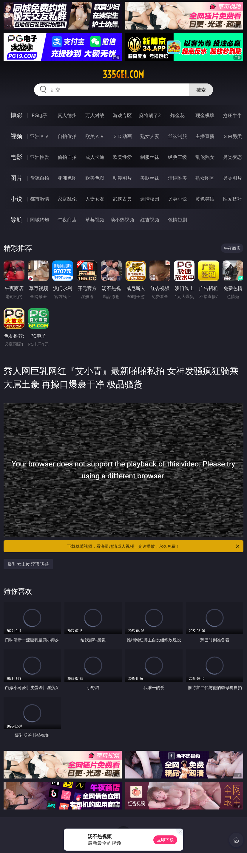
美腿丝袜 (149, 178)
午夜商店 (67, 219)
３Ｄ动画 (122, 136)
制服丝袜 (149, 157)
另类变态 (232, 157)
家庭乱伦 (67, 199)
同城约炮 (39, 219)
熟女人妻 (149, 136)
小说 (16, 199)
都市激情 (39, 199)
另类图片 (232, 178)
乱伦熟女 (204, 157)
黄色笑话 (204, 199)
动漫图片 (122, 178)
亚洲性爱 (39, 157)
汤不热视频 (122, 219)
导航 (16, 219)
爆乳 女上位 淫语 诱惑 (28, 564)
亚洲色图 (67, 178)
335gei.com (123, 74)
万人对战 (94, 115)
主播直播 (204, 136)
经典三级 (177, 157)
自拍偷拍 (67, 136)
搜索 (201, 89)
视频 (16, 136)
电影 (16, 157)
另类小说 (177, 199)
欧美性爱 (122, 157)
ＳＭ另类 (232, 136)
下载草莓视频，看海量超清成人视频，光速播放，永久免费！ (153, 546)
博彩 (16, 115)
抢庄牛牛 (232, 115)
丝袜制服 (177, 136)
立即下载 (165, 840)
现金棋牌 (204, 115)
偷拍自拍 (67, 157)
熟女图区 (204, 178)
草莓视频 (94, 219)
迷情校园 (149, 199)
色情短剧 (177, 219)
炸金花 (177, 115)
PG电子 (39, 115)
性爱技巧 (232, 199)
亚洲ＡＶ (39, 136)
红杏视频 (149, 219)
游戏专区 (122, 115)
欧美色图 (94, 178)
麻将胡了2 (150, 115)
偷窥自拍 (39, 178)
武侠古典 (122, 199)
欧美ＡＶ (94, 136)
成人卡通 (94, 157)
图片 (16, 178)
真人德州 (67, 115)
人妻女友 (94, 199)
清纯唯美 (177, 178)
